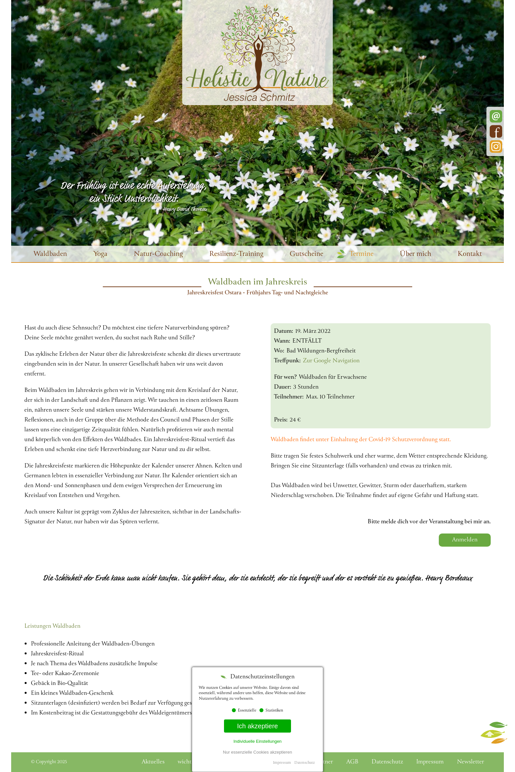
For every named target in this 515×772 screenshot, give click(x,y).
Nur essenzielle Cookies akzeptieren (257, 752)
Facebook (496, 131)
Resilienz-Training (236, 254)
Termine (361, 254)
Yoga (100, 254)
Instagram (496, 146)
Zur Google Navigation (331, 361)
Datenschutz (304, 763)
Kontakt (470, 254)
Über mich (415, 254)
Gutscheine (306, 254)
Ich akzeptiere (257, 726)
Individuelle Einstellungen (258, 741)
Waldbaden (50, 254)
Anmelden (465, 540)
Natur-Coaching (158, 254)
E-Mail (496, 116)
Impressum (282, 763)
